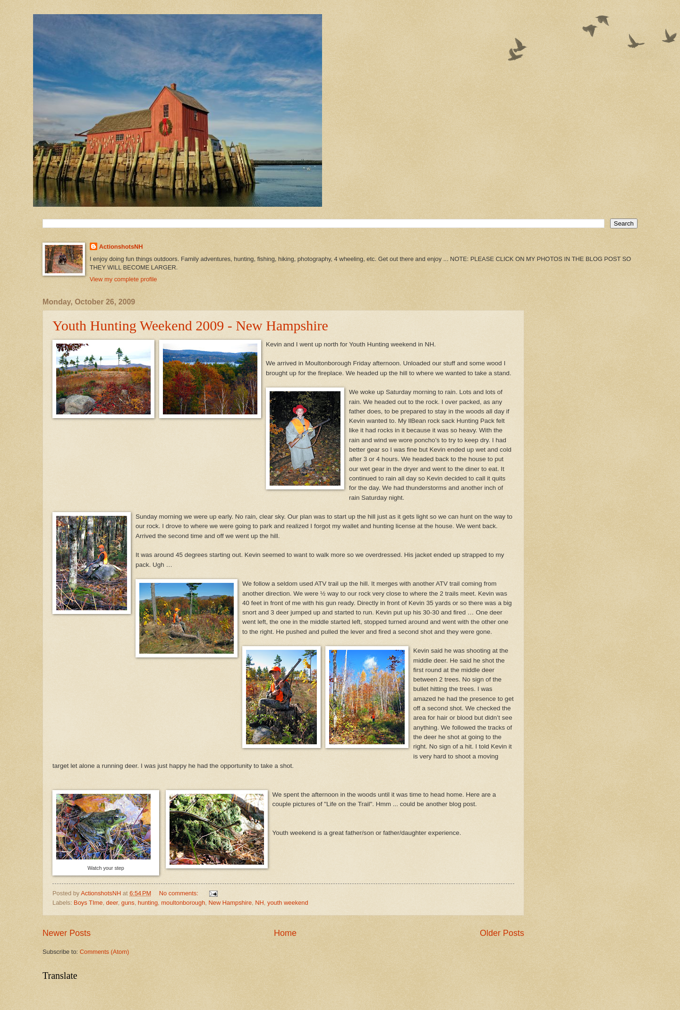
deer (112, 902)
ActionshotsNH (121, 246)
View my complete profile (123, 279)
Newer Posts (66, 933)
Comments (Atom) (104, 951)
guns (128, 902)
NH (259, 902)
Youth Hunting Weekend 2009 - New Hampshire (190, 325)
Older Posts (502, 933)
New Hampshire (230, 902)
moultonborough (183, 902)
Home (285, 933)
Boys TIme (88, 902)
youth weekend (287, 902)
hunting (148, 902)
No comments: (179, 893)
